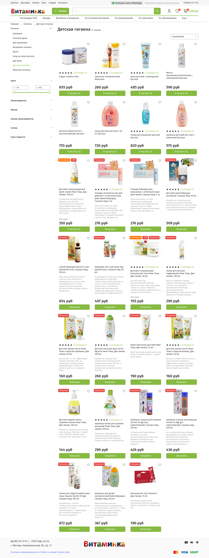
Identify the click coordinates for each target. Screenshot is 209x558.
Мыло (15, 51)
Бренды (46, 18)
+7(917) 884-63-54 (40, 541)
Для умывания (20, 42)
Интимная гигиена (22, 47)
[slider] (14, 92)
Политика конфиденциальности (25, 552)
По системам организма (97, 18)
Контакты (62, 2)
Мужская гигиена (21, 70)
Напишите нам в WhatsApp (127, 2)
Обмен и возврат (50, 552)
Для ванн (17, 61)
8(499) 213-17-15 (19, 541)
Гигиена (15, 28)
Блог (44, 2)
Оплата (35, 2)
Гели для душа (20, 38)
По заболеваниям (167, 18)
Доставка (25, 2)
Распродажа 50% (28, 18)
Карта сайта (64, 552)
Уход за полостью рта (23, 56)
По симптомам (145, 18)
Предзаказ (110, 229)
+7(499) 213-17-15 (190, 2)
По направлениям (124, 18)
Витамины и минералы (67, 18)
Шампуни (17, 33)
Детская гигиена (21, 65)
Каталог (14, 2)
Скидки (52, 2)
